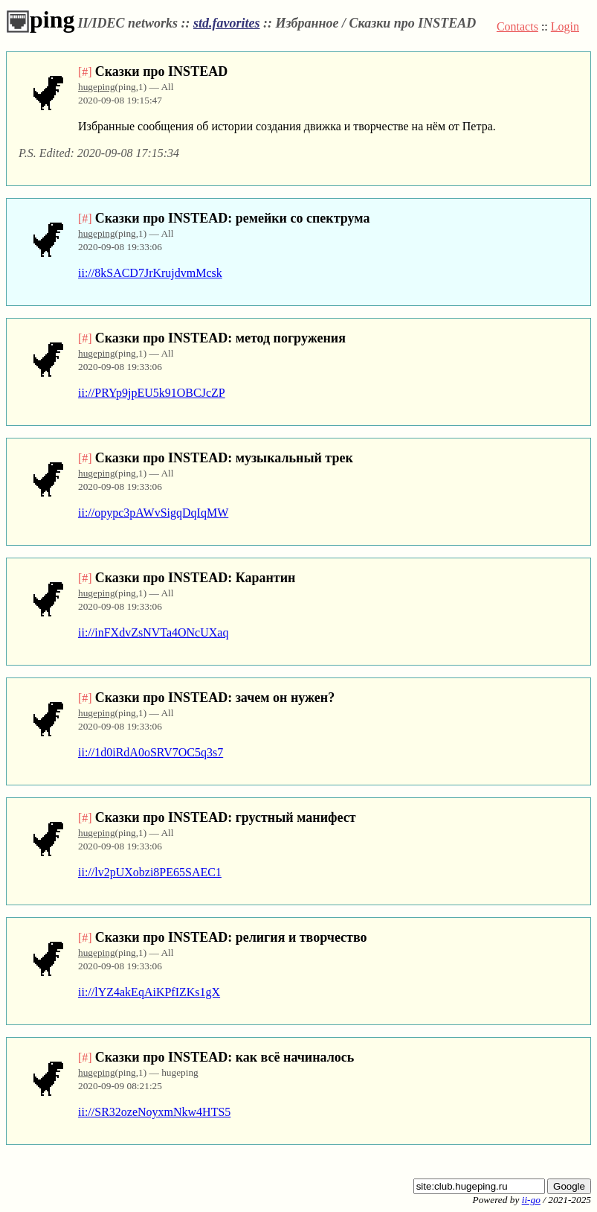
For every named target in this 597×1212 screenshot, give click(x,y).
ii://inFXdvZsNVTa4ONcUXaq (153, 632)
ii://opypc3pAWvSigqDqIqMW (153, 512)
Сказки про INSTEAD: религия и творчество (231, 937)
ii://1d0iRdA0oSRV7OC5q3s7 (150, 752)
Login (565, 26)
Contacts (517, 26)
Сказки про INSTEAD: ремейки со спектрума (232, 218)
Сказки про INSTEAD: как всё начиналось (225, 1057)
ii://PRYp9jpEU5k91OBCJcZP (151, 392)
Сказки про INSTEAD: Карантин (195, 577)
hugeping (96, 86)
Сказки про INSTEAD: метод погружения (220, 338)
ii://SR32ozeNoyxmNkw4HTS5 (154, 1112)
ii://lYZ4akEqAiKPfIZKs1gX (149, 992)
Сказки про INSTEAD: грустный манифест (225, 817)
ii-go (531, 1199)
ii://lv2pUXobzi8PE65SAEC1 (150, 872)
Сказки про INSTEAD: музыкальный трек (224, 457)
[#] (85, 72)
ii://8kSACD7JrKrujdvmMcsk (150, 273)
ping (40, 19)
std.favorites (226, 23)
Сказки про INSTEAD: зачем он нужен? (215, 697)
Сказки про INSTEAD (161, 71)
